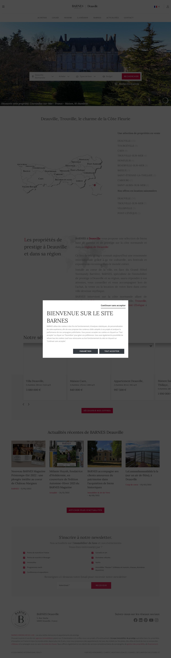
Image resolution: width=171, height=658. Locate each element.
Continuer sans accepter (113, 305)
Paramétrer (85, 351)
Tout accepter (111, 351)
